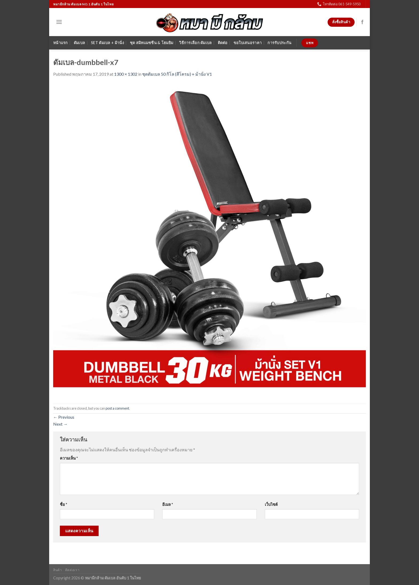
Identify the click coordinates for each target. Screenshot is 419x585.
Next (60, 423)
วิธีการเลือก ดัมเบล (195, 42)
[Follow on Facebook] (362, 22)
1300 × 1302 (125, 73)
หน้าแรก (60, 42)
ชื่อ (63, 504)
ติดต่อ (223, 42)
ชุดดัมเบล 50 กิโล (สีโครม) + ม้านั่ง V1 (177, 73)
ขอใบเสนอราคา (248, 42)
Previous (63, 416)
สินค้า (57, 570)
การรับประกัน (279, 42)
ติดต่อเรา (72, 570)
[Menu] (59, 22)
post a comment (117, 408)
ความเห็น (69, 458)
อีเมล (167, 504)
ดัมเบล (79, 42)
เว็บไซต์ (271, 504)
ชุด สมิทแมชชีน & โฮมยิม (151, 42)
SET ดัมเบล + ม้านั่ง (107, 42)
